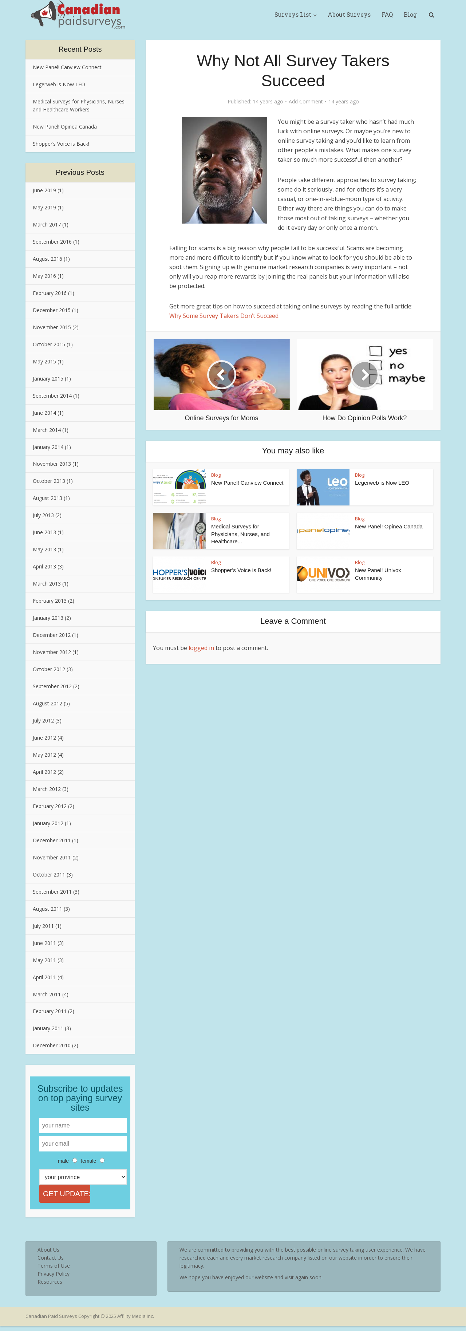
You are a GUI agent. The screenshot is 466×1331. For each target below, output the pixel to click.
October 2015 (49, 344)
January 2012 (48, 823)
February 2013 (50, 600)
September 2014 (52, 395)
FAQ (387, 14)
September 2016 (52, 241)
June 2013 (44, 532)
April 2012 (44, 771)
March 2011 (47, 994)
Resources (49, 1286)
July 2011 (43, 925)
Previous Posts (80, 172)
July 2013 (43, 515)
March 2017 (47, 224)
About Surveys (349, 14)
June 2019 (44, 190)
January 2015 (48, 378)
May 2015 (44, 361)
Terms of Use (53, 1270)
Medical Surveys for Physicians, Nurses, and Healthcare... (240, 533)
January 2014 (48, 447)
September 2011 (52, 891)
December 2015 (52, 310)
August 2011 (47, 908)
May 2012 (44, 754)
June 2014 (44, 412)
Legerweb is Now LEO (59, 84)
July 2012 (43, 720)
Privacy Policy (53, 1278)
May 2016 (44, 275)
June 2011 (44, 943)
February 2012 (50, 806)
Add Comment (306, 101)
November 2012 (52, 652)
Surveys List (293, 14)
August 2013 (47, 498)
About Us (48, 1254)
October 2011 (49, 874)
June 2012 (44, 737)
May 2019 (44, 207)
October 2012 (49, 669)
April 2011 (44, 977)
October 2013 (49, 480)
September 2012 (52, 686)
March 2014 (47, 429)
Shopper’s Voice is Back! (61, 143)
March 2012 (47, 788)
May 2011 (44, 960)
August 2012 (47, 703)
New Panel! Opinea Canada (65, 126)
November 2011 (52, 857)
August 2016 (47, 258)
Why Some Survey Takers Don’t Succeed (224, 316)
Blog (410, 14)
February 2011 (50, 1011)
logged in (201, 648)
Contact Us (50, 1262)
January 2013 (48, 617)
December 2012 (52, 634)
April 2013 (44, 566)
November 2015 (52, 327)
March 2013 (47, 583)
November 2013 (52, 463)
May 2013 (44, 549)
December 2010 (52, 1045)
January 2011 (48, 1028)
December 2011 (52, 840)
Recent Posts (80, 49)
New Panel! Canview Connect (67, 67)
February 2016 (50, 293)
